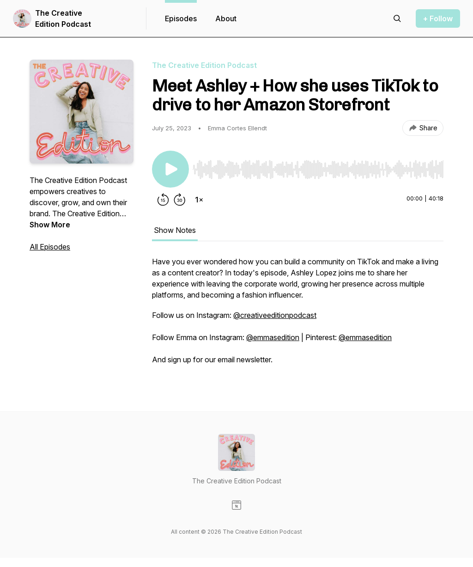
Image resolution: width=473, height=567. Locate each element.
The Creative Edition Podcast (63, 18)
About (225, 18)
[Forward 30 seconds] (179, 199)
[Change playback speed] (199, 199)
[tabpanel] (297, 315)
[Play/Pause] (170, 169)
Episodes (181, 18)
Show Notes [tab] (175, 230)
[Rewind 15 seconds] (163, 199)
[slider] (318, 169)
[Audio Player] (318, 167)
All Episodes (50, 246)
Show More (50, 224)
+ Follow (438, 18)
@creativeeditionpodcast (274, 315)
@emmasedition (272, 337)
